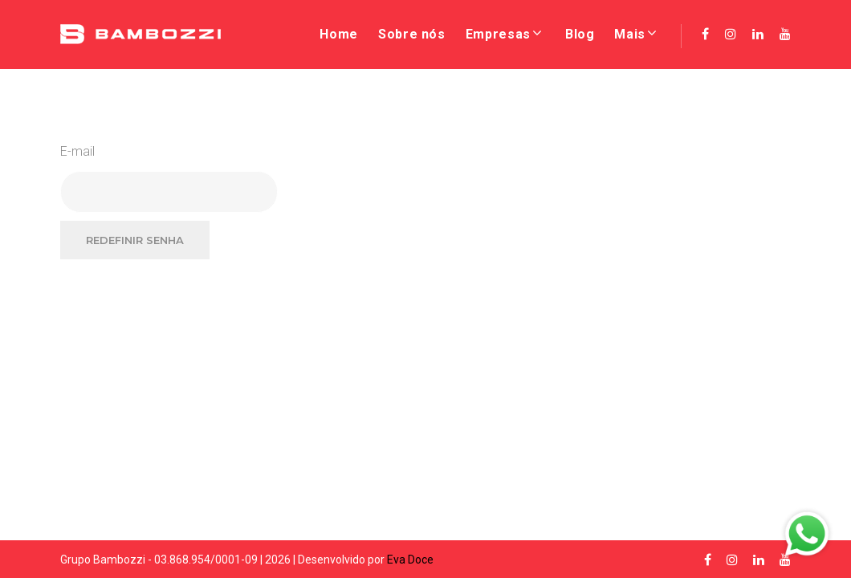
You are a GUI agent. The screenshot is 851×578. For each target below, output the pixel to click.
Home (339, 34)
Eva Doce (410, 559)
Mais (629, 34)
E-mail (77, 151)
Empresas (498, 34)
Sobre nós (412, 34)
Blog (580, 34)
